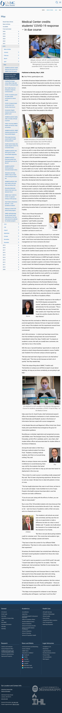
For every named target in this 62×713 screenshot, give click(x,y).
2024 (4, 34)
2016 (4, 250)
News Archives (6, 22)
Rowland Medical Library (28, 620)
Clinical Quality (46, 614)
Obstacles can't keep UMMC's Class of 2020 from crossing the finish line (11, 173)
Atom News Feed (27, 666)
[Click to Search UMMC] (56, 2)
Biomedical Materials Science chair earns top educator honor (10, 188)
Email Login (4, 612)
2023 (4, 37)
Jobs (2, 618)
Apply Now (24, 612)
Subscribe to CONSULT (27, 651)
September (6, 231)
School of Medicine (26, 629)
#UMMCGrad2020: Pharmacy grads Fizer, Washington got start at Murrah (11, 158)
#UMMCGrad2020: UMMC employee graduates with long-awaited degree (11, 130)
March (5, 56)
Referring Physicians (48, 622)
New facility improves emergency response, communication (10, 88)
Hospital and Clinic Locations (50, 618)
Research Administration (7, 652)
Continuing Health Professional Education (30, 615)
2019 (4, 243)
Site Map (3, 625)
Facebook (25, 653)
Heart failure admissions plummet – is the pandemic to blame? (11, 201)
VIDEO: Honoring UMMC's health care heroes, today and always (11, 123)
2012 (4, 260)
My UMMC (4, 620)
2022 (4, 39)
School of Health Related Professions (28, 627)
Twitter (25, 655)
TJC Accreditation (47, 655)
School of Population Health (29, 633)
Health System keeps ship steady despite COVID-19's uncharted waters (11, 144)
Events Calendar (26, 647)
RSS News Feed (27, 663)
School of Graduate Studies (29, 624)
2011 (4, 263)
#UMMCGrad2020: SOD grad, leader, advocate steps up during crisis (11, 181)
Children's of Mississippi (48, 612)
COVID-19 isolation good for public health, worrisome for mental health (11, 95)
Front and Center (7, 27)
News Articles (7, 47)
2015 (4, 253)
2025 (4, 32)
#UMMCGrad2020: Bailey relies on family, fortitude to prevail (11, 117)
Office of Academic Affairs (28, 617)
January (6, 50)
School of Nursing (26, 631)
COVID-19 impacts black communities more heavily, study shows (11, 103)
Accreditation (25, 610)
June (5, 222)
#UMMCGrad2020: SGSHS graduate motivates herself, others (11, 166)
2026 (4, 29)
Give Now (3, 614)
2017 (4, 248)
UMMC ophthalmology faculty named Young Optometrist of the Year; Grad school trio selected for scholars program (11, 215)
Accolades (5, 25)
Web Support (46, 657)
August (6, 228)
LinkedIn (25, 661)
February (6, 53)
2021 (4, 41)
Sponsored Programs (6, 654)
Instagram (25, 659)
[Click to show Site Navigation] (60, 2)
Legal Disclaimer (47, 649)
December (6, 240)
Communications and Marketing (30, 645)
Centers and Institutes (6, 645)
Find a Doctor (46, 616)
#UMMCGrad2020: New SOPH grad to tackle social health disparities (11, 150)
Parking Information (6, 622)
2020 (56, 8)
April (5, 60)
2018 (4, 246)
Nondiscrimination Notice (49, 651)
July (5, 225)
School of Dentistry (26, 622)
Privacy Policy (46, 653)
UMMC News (25, 649)
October (6, 234)
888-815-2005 (16, 702)
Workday (3, 627)
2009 (4, 267)
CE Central (4, 610)
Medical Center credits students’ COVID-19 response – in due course (11, 74)
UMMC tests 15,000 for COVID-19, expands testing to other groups (10, 195)
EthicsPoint (45, 647)
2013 (4, 258)
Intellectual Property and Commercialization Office (7, 650)
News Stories (26, 3)
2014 (4, 255)
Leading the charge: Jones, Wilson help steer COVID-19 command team (11, 81)
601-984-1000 (15, 700)
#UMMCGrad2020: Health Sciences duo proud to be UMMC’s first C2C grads (11, 67)
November (6, 237)
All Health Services (47, 610)
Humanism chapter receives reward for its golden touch (10, 110)
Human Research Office (7, 647)
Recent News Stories (8, 20)
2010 (4, 265)
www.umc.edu (4, 697)
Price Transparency (47, 620)
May (5, 63)
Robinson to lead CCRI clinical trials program (10, 207)
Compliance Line (47, 645)
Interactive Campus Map (7, 616)
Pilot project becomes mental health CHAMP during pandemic (10, 137)
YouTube (25, 657)
